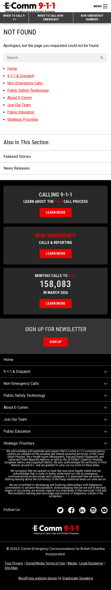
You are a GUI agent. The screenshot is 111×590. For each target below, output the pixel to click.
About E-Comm (19, 97)
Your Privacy (14, 563)
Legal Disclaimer (91, 563)
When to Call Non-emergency (51, 17)
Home (12, 68)
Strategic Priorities (22, 119)
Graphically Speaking (77, 578)
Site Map (11, 568)
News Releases (17, 168)
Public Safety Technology (28, 90)
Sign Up (55, 342)
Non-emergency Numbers (92, 17)
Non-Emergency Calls (25, 83)
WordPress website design (37, 578)
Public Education (20, 112)
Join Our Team (19, 105)
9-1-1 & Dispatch (20, 76)
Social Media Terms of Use (45, 563)
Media (72, 563)
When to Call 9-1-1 (14, 17)
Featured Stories (17, 156)
